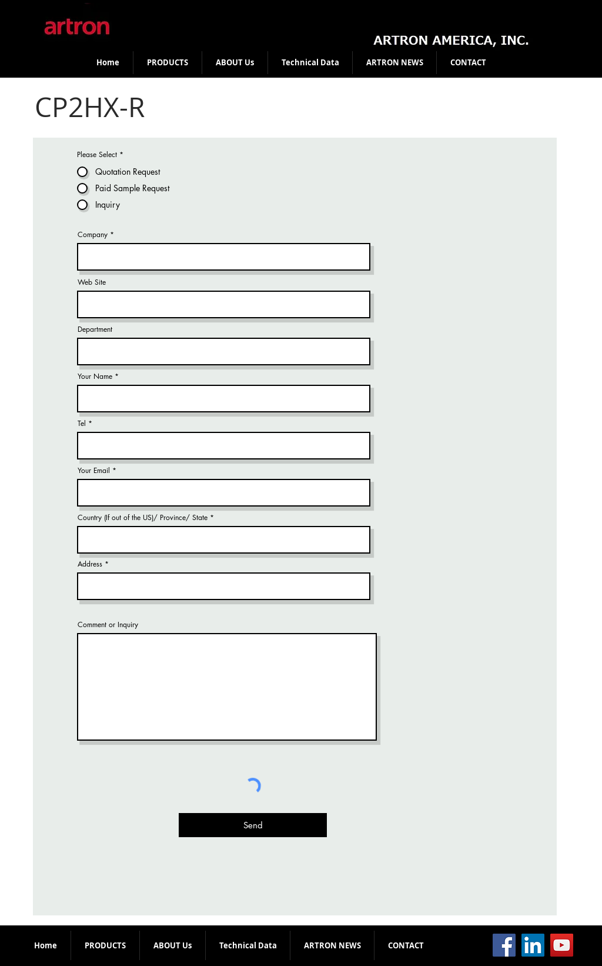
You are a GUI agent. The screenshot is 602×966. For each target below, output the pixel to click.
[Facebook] (504, 945)
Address (90, 564)
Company (93, 234)
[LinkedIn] (532, 945)
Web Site (92, 282)
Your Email (94, 470)
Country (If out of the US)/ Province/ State (144, 517)
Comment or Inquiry (108, 624)
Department (95, 329)
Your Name (95, 376)
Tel (82, 423)
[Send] (253, 825)
